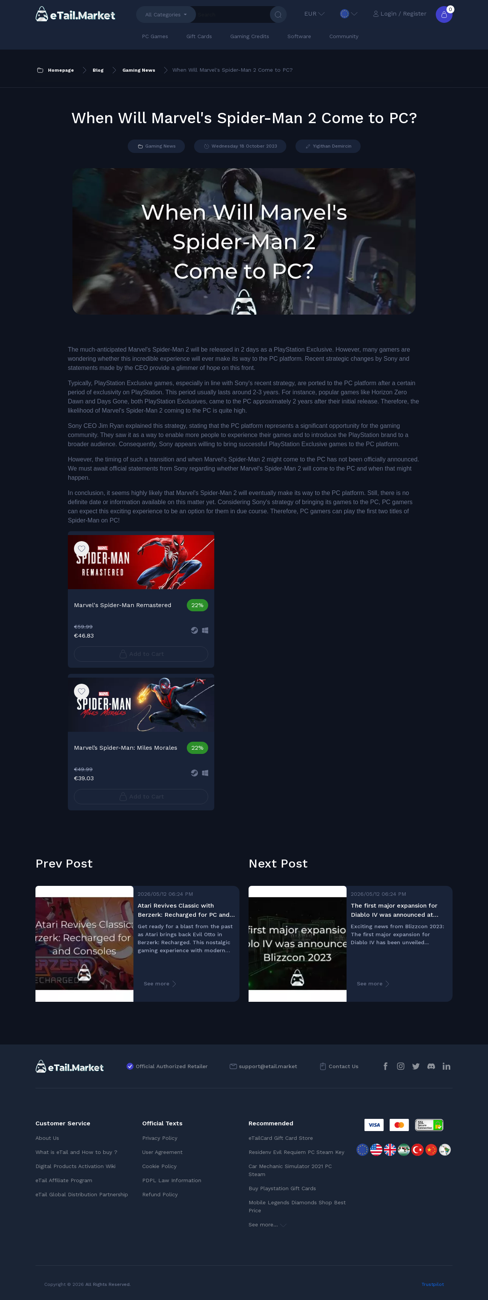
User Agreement (162, 1152)
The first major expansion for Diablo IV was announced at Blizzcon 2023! (394, 910)
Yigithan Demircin (328, 146)
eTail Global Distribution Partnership (81, 1194)
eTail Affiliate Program (63, 1180)
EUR (314, 13)
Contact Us (343, 1066)
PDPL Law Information (171, 1180)
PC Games (155, 36)
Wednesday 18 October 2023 (240, 146)
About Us (47, 1138)
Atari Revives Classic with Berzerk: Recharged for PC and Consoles (184, 910)
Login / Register (400, 13)
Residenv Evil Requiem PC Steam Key (296, 1152)
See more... (268, 1224)
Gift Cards (199, 36)
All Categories (163, 14)
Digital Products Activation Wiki (75, 1166)
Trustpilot (433, 1284)
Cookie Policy (159, 1166)
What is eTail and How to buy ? (76, 1152)
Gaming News (156, 146)
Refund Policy (160, 1194)
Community (343, 36)
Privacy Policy (159, 1138)
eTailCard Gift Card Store (281, 1138)
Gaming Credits (249, 36)
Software (299, 36)
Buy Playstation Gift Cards (282, 1188)
